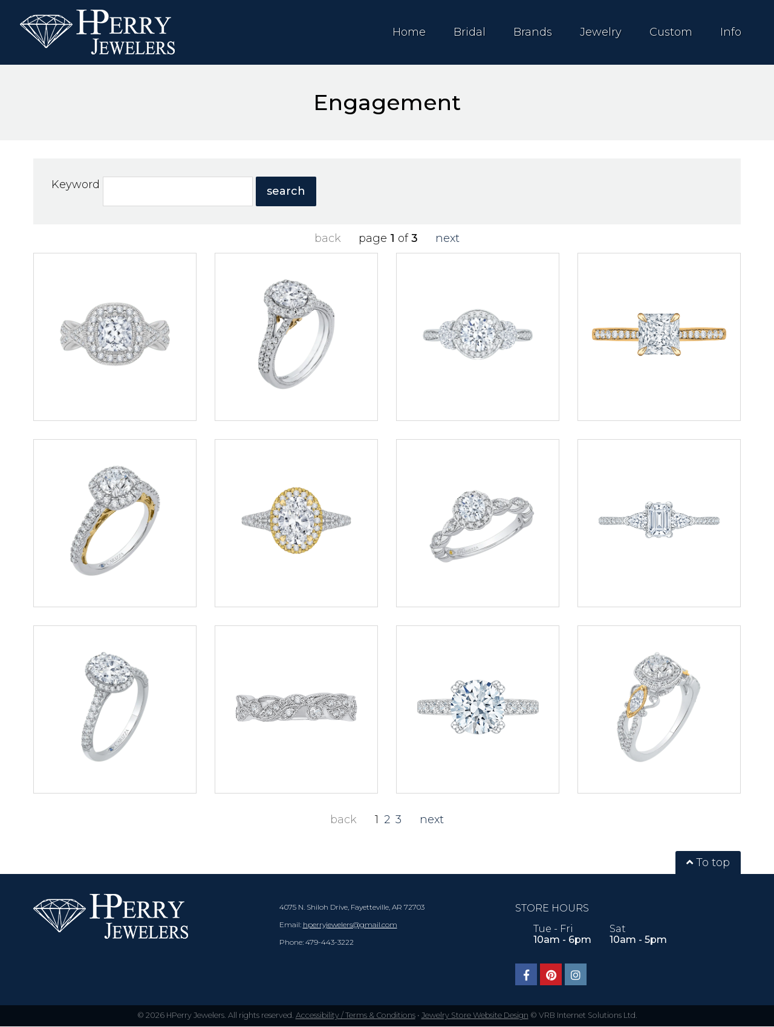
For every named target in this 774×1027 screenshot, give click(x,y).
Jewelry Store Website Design (474, 1015)
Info (730, 32)
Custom (670, 32)
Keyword (74, 184)
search (286, 191)
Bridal (470, 32)
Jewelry (601, 32)
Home (409, 32)
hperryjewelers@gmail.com (350, 924)
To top (708, 862)
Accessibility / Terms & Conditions (355, 1015)
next (447, 238)
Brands (532, 32)
